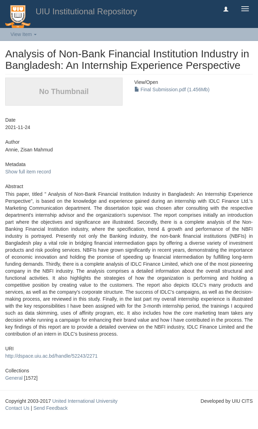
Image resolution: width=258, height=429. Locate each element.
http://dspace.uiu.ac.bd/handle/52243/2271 (51, 356)
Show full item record (28, 171)
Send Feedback (51, 408)
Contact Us (17, 408)
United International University (85, 401)
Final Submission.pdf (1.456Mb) (172, 89)
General (14, 378)
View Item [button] (23, 34)
